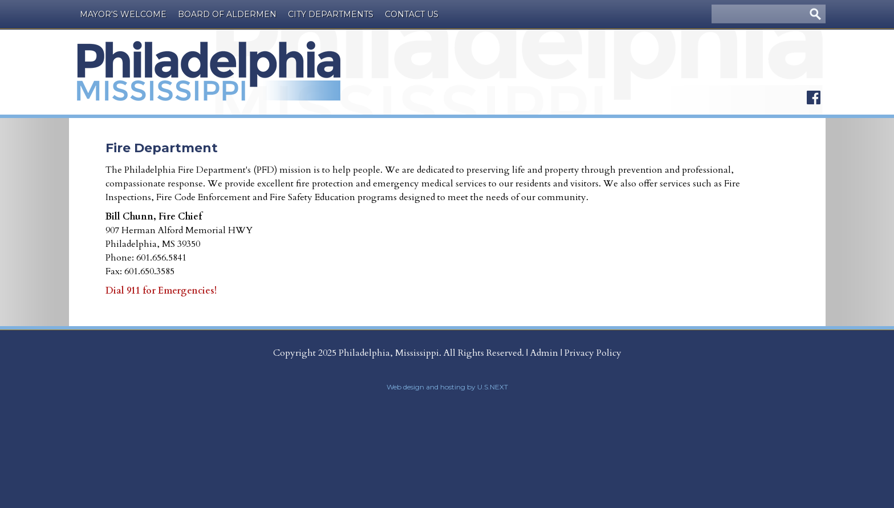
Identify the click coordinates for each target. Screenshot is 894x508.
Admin (544, 353)
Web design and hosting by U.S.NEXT (447, 387)
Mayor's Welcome (123, 14)
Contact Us (411, 14)
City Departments (330, 14)
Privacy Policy (592, 353)
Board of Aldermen (227, 14)
